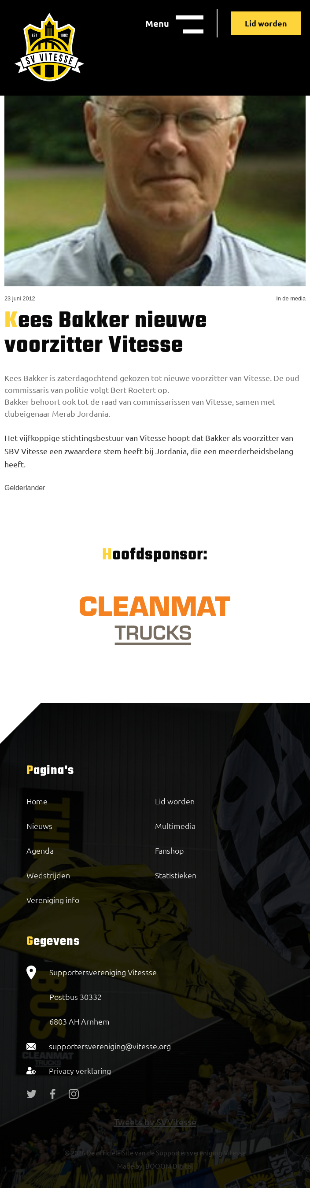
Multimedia (175, 826)
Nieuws (39, 826)
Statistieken (175, 875)
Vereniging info (52, 900)
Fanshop (169, 850)
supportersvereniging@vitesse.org (110, 1046)
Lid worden (266, 23)
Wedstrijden (48, 875)
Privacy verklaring (80, 1071)
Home (37, 801)
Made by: (130, 1166)
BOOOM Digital (168, 1166)
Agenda (40, 850)
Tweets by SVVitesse (155, 1121)
